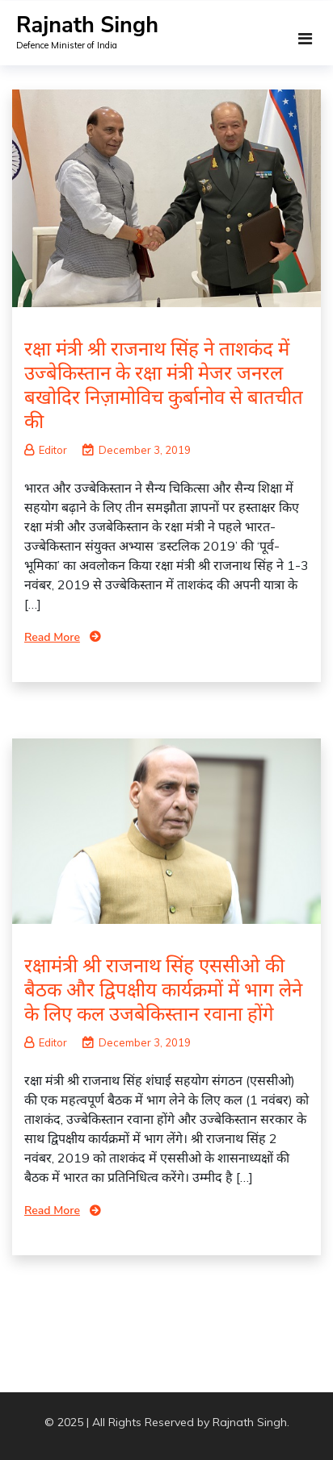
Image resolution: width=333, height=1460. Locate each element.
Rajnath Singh (87, 25)
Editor (45, 449)
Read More (52, 637)
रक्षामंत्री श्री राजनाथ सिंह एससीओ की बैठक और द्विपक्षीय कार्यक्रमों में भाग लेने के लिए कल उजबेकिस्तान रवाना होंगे (163, 989)
